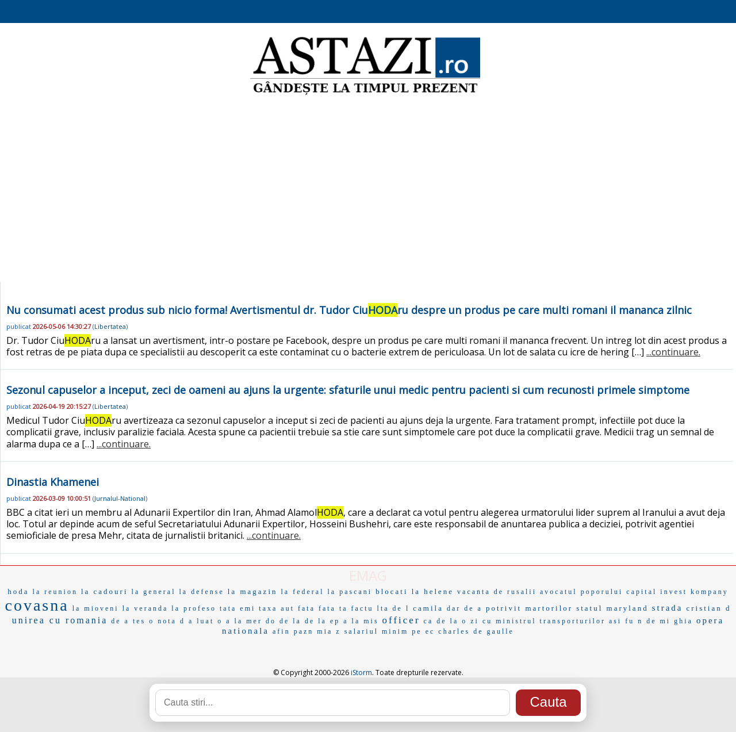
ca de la (441, 621)
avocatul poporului (581, 592)
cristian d (708, 608)
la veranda (145, 608)
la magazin (253, 591)
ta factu (356, 608)
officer (401, 620)
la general (154, 592)
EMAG (368, 575)
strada (667, 607)
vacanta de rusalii (496, 592)
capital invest (656, 592)
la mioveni (95, 608)
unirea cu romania (60, 620)
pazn (304, 631)
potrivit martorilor (529, 608)
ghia (683, 621)
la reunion (55, 592)
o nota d (167, 621)
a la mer (244, 621)
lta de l (393, 608)
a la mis (360, 621)
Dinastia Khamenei (52, 482)
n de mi (654, 621)
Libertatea (110, 326)
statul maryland (612, 608)
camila (428, 608)
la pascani (349, 592)
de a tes (128, 621)
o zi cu (477, 621)
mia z (328, 631)
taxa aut (276, 608)
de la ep (322, 621)
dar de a (464, 608)
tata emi (237, 608)
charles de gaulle (476, 631)
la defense (201, 592)
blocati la (397, 591)
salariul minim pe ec (389, 631)
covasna (37, 605)
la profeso (193, 608)
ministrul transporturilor (550, 621)
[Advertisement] (368, 189)
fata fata (317, 608)
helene (439, 591)
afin (281, 631)
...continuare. (673, 352)
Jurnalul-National (119, 498)
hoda (18, 591)
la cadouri (104, 591)
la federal (302, 592)
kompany (710, 592)
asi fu (621, 621)
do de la (283, 621)
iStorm (361, 672)
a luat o (206, 621)
